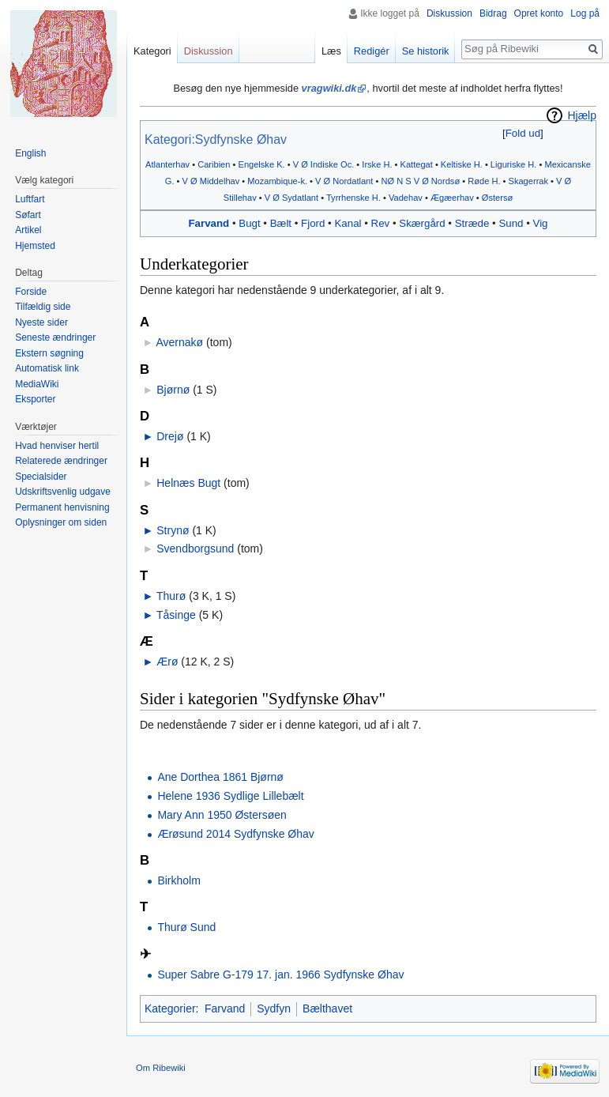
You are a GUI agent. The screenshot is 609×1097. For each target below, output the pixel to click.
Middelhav (220, 181)
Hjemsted (35, 245)
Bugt (249, 223)
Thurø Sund (186, 927)
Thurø (171, 596)
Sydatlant (300, 197)
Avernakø (179, 342)
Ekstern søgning (49, 353)
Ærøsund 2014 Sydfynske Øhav (235, 833)
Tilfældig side (42, 306)
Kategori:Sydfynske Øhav (216, 139)
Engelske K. (262, 164)
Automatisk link (47, 368)
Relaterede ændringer (61, 460)
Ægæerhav (452, 197)
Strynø (172, 530)
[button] (522, 133)
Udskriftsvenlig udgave (63, 491)
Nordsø (445, 181)
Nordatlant (353, 181)
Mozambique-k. (277, 181)
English (30, 153)
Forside (31, 291)
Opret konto (539, 13)
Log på (585, 13)
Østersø (497, 197)
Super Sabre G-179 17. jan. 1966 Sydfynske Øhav (280, 974)
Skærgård (422, 223)
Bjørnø (173, 389)
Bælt (280, 223)
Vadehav (406, 197)
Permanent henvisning (62, 507)
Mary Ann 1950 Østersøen (221, 815)
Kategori (152, 51)
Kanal (347, 223)
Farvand (208, 223)
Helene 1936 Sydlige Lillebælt (230, 796)
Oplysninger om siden (61, 522)
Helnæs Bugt (188, 483)
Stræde (472, 223)
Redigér (371, 51)
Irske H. (377, 164)
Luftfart (29, 199)
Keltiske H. (462, 164)
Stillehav (240, 197)
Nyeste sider (41, 322)
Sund (510, 223)
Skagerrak (529, 181)
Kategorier (170, 1008)
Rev (380, 223)
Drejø (169, 436)
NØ (387, 181)
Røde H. (484, 181)
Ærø (167, 661)
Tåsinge (176, 615)
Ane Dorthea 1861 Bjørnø (220, 777)
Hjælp (581, 115)
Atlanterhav (167, 164)
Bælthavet (327, 1008)
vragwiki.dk (329, 88)
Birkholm (178, 880)
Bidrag (493, 13)
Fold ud (523, 133)
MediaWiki (36, 384)
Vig (540, 223)
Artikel (28, 230)
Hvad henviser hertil (57, 445)
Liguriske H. (514, 164)
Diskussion (449, 13)
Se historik (425, 51)
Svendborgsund (195, 548)
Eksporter (35, 399)
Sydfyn (274, 1008)
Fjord (313, 223)
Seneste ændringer (55, 337)
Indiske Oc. (332, 164)
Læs (331, 51)
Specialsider (40, 476)
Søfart (28, 215)
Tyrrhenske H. (353, 197)
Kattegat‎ (416, 164)
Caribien (213, 164)
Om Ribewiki (161, 1067)
